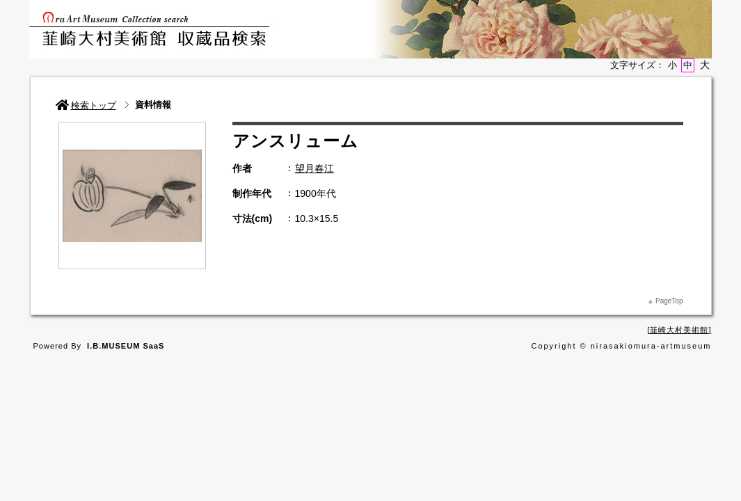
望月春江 (314, 168)
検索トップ (86, 105)
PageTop (669, 301)
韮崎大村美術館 (679, 330)
